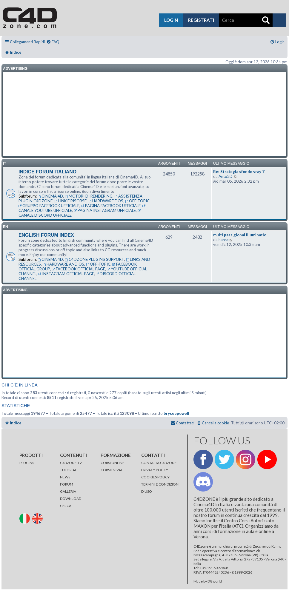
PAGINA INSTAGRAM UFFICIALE (105, 210)
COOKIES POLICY (155, 477)
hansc (223, 239)
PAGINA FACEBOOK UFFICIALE (111, 205)
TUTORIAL (68, 470)
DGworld (214, 581)
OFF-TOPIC (137, 200)
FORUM (66, 484)
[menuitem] (52, 42)
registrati (201, 20)
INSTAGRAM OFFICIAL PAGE (66, 273)
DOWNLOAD (70, 498)
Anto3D (226, 176)
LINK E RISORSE (70, 200)
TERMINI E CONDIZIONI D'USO (160, 488)
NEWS (65, 477)
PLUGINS (26, 462)
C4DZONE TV (71, 462)
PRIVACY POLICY (154, 470)
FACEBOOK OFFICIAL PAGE (78, 268)
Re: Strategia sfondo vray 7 (239, 171)
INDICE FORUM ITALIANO (47, 171)
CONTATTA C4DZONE (159, 462)
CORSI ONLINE (112, 462)
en (5, 227)
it (4, 163)
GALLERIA (68, 491)
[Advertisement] (144, 114)
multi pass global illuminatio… (241, 234)
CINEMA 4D (50, 196)
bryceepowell (176, 413)
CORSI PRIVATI (112, 470)
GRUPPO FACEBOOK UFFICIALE (49, 205)
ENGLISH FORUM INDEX (46, 235)
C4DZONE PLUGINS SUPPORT (94, 259)
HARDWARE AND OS (63, 264)
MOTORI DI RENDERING (89, 196)
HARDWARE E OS (105, 200)
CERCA (65, 505)
